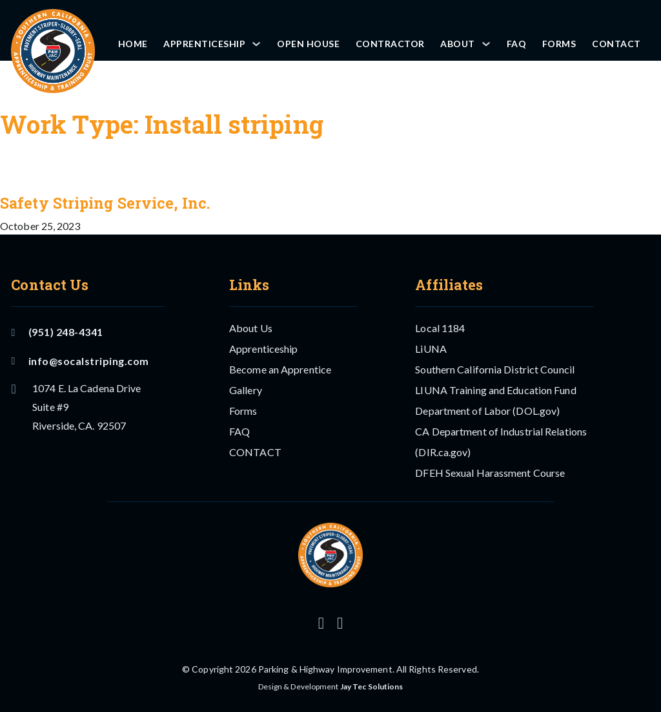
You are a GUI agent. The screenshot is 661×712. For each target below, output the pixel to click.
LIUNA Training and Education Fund (495, 390)
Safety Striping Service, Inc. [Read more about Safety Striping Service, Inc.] (105, 203)
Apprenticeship (204, 43)
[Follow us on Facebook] (339, 623)
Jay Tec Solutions (371, 686)
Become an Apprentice (280, 369)
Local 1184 (440, 328)
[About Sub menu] (486, 43)
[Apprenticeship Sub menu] (256, 43)
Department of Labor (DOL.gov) (487, 410)
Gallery (245, 390)
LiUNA (431, 348)
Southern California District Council (495, 369)
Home (133, 43)
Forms (559, 43)
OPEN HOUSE (308, 43)
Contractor (390, 43)
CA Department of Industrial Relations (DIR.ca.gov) (501, 441)
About (457, 43)
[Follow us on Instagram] (321, 623)
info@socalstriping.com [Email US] (79, 361)
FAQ (517, 43)
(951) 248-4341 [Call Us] (57, 332)
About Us (250, 328)
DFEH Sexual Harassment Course (490, 472)
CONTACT (616, 43)
